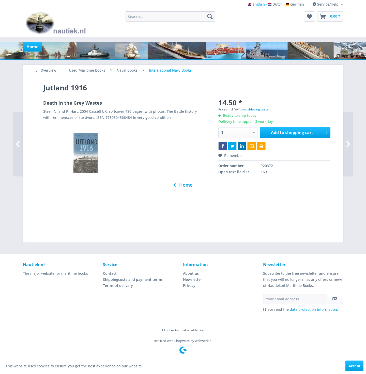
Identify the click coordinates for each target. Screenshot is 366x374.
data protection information (313, 309)
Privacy (189, 285)
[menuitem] (170, 16)
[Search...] (170, 16)
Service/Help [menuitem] (326, 4)
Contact (110, 273)
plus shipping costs (254, 109)
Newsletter (192, 279)
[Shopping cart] (330, 16)
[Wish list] (309, 16)
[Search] (210, 16)
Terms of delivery (118, 285)
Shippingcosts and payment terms (133, 279)
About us (191, 273)
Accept (354, 365)
